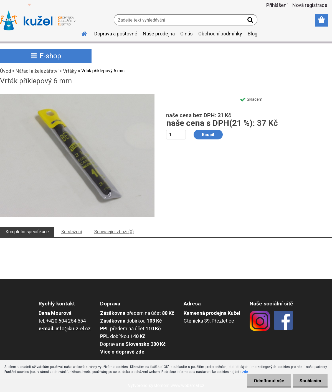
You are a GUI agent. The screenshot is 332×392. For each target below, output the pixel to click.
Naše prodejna (159, 34)
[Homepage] (81, 33)
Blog (252, 34)
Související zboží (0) (114, 231)
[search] (251, 21)
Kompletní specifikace (27, 231)
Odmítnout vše (267, 380)
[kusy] (176, 134)
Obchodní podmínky (220, 34)
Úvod (5, 71)
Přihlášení (277, 5)
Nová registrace (309, 5)
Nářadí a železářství (37, 71)
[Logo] (38, 20)
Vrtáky (70, 71)
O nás (186, 34)
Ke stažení (71, 231)
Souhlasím (310, 380)
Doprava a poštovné (115, 34)
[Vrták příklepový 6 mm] (77, 95)
